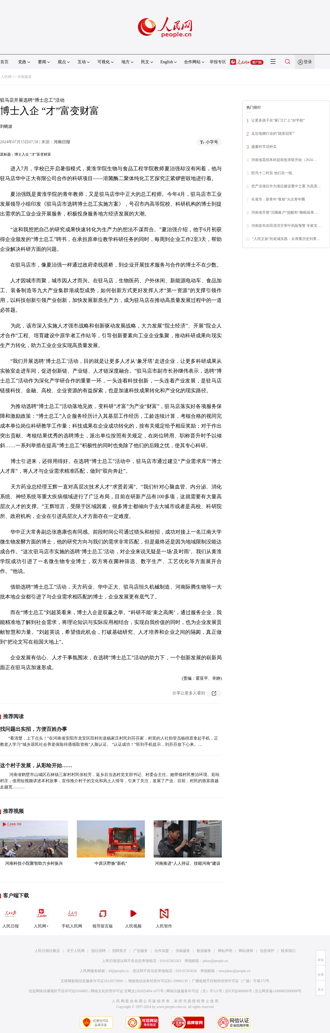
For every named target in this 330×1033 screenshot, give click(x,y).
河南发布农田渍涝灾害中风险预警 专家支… (286, 226)
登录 (308, 62)
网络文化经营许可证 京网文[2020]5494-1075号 (127, 991)
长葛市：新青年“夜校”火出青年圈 (278, 199)
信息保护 (267, 951)
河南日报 (62, 142)
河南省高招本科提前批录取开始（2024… (283, 160)
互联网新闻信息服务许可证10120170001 (92, 981)
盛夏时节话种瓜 (264, 147)
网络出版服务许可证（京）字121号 (194, 991)
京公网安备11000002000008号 (278, 991)
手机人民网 (72, 916)
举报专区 (218, 62)
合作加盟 (161, 951)
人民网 (6, 77)
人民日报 (11, 916)
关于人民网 (76, 951)
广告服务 (140, 951)
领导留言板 (102, 916)
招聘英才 (119, 951)
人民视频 (133, 916)
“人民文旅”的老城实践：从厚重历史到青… (286, 239)
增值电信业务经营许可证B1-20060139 (158, 981)
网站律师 (246, 951)
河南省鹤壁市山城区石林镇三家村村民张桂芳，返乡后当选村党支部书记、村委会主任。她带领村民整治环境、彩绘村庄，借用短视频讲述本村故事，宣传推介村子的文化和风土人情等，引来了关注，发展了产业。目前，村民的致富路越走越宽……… (110, 780)
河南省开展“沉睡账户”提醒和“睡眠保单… (284, 212)
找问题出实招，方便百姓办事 (33, 729)
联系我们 (288, 951)
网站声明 (225, 951)
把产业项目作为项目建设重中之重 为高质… (286, 186)
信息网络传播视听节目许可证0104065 (58, 991)
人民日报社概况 (47, 951)
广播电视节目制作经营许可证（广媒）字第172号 (230, 981)
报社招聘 (98, 951)
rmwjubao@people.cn (234, 971)
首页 (4, 62)
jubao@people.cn (215, 961)
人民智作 (164, 916)
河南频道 (24, 77)
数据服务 (204, 951)
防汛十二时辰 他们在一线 (271, 173)
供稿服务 (183, 951)
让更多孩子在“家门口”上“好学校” (278, 120)
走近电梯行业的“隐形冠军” (272, 133)
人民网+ (41, 916)
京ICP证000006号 (238, 991)
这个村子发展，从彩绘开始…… (36, 765)
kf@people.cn (119, 971)
